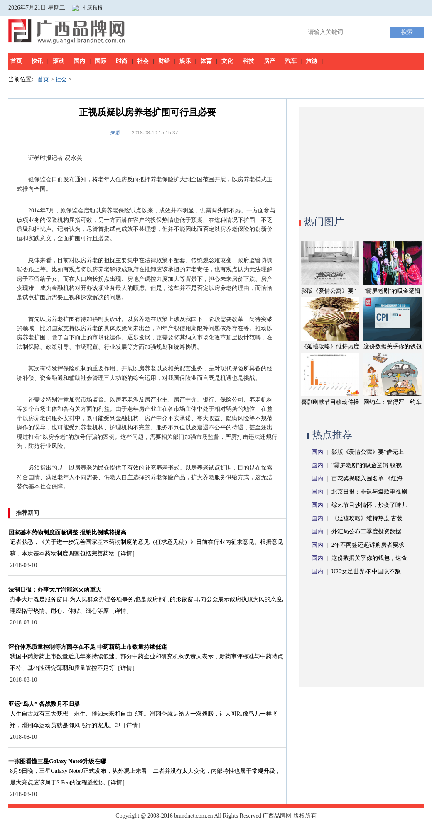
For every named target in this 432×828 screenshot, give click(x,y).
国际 (100, 61)
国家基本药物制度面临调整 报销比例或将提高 (67, 532)
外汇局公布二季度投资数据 (366, 531)
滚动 (58, 61)
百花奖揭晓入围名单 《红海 (367, 478)
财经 (164, 61)
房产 (269, 61)
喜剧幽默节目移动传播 (330, 402)
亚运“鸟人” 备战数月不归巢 (44, 704)
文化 (227, 61)
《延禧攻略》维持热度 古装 (367, 518)
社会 (143, 61)
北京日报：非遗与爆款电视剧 (369, 492)
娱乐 (185, 61)
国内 (79, 61)
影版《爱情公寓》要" (328, 291)
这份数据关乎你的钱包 (392, 346)
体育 (206, 61)
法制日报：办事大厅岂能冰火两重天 (54, 590)
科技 (248, 61)
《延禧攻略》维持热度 (330, 346)
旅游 (311, 61)
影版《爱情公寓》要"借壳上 (367, 452)
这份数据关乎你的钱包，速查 (369, 558)
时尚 (122, 61)
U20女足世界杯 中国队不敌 (366, 571)
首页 (16, 61)
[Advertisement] (361, 159)
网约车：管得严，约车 (392, 402)
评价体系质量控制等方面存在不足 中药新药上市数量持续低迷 (87, 647)
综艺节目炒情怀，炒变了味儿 (369, 505)
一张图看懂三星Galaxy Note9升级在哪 (57, 761)
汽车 (291, 61)
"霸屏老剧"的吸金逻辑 (391, 291)
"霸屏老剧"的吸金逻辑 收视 (366, 465)
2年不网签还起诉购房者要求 (367, 545)
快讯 (37, 61)
